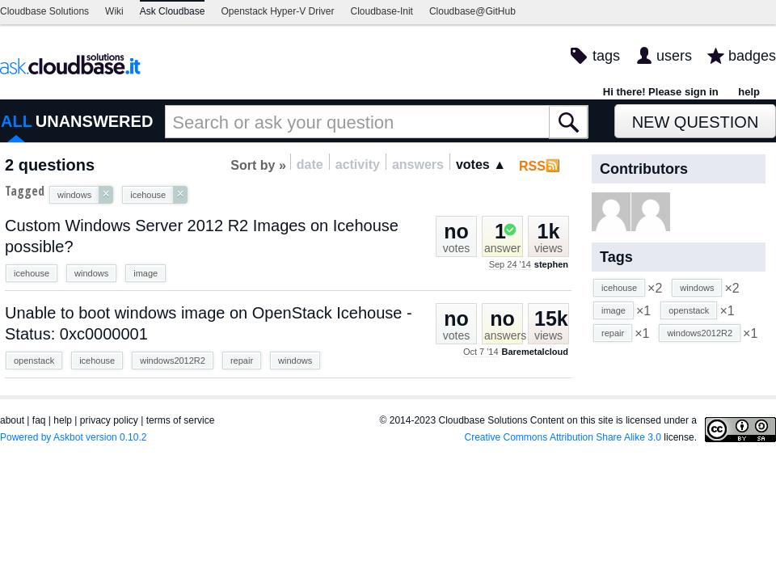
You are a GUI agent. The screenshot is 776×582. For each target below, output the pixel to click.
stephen (551, 264)
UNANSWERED (95, 121)
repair (241, 360)
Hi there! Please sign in (661, 92)
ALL (16, 121)
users (674, 56)
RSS (532, 166)
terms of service (180, 420)
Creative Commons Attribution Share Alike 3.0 (563, 437)
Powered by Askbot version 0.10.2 (73, 437)
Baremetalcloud (534, 351)
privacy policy (109, 420)
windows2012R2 (172, 360)
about (12, 420)
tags (606, 56)
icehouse (31, 273)
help (749, 92)
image (145, 273)
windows (91, 273)
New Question (695, 122)
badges (752, 56)
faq (39, 420)
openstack (34, 360)
